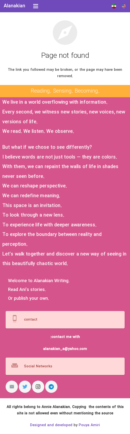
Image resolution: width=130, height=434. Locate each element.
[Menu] (35, 6)
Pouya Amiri (89, 425)
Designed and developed (51, 425)
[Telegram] (51, 387)
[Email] (12, 387)
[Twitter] (25, 387)
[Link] (113, 6)
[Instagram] (38, 387)
